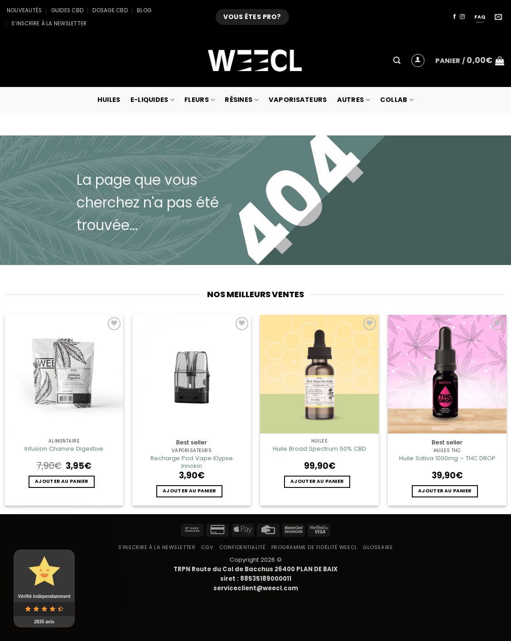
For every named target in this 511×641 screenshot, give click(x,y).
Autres (353, 99)
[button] (396, 60)
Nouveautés (24, 10)
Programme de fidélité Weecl (314, 547)
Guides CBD (67, 10)
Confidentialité (242, 547)
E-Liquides (152, 99)
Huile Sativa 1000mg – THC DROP (447, 458)
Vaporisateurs (298, 99)
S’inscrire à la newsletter (49, 23)
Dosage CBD (109, 10)
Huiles (109, 99)
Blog (144, 10)
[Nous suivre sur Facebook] (454, 16)
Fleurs (199, 99)
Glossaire (378, 547)
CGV (207, 547)
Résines (242, 99)
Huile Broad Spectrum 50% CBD (319, 449)
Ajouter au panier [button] (61, 481)
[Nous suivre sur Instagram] (462, 16)
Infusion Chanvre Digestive (63, 449)
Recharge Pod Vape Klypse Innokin (191, 462)
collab (397, 99)
